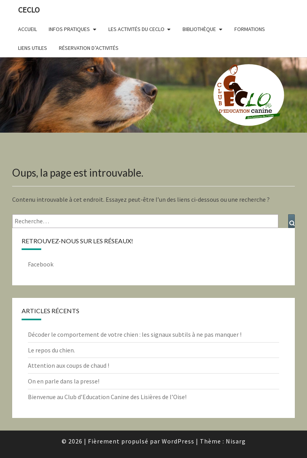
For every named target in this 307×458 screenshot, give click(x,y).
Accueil (27, 29)
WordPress (178, 441)
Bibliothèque (199, 29)
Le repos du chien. (51, 350)
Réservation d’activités (89, 47)
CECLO (29, 10)
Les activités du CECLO (136, 29)
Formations (249, 29)
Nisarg (236, 441)
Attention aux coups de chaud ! (68, 365)
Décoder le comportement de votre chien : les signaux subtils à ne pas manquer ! (134, 334)
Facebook (40, 264)
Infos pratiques (69, 29)
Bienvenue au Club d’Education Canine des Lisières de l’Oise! (107, 397)
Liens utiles (32, 47)
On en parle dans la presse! (63, 381)
